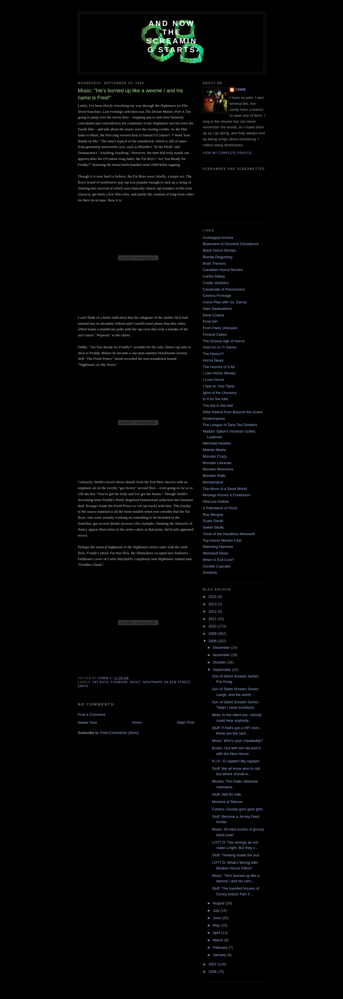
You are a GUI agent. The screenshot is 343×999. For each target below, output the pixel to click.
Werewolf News (215, 553)
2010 (213, 626)
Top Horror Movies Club (222, 540)
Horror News (213, 360)
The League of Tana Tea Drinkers (230, 425)
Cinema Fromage (217, 295)
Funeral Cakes (215, 334)
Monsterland (213, 482)
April (217, 933)
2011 (213, 619)
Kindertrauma (214, 418)
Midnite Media (214, 450)
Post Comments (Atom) (120, 733)
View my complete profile (227, 153)
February (221, 947)
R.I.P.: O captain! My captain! (235, 761)
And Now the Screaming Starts (171, 36)
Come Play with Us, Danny (225, 302)
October (220, 662)
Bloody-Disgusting (218, 257)
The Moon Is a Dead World (225, 489)
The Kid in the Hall (218, 405)
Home (137, 722)
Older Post (185, 722)
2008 (213, 641)
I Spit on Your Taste (219, 386)
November (222, 655)
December (222, 647)
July (217, 910)
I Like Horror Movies (219, 373)
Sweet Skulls (213, 527)
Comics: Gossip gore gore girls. (237, 809)
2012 (213, 611)
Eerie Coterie (213, 315)
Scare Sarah (213, 521)
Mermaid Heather (217, 443)
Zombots (210, 572)
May (217, 925)
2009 (213, 633)
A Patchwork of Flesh (220, 508)
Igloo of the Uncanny (220, 393)
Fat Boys (101, 682)
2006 (213, 971)
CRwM (240, 89)
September (222, 670)
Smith (83, 686)
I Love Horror (213, 380)
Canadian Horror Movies (223, 270)
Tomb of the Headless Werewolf (229, 534)
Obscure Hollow (216, 501)
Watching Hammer (218, 547)
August (219, 903)
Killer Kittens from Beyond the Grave (232, 412)
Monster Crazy (215, 456)
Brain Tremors (214, 263)
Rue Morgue (213, 514)
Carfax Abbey (214, 276)
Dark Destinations (217, 308)
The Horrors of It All (219, 367)
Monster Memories (218, 469)
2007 (213, 964)
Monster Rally (214, 476)
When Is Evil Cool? (218, 560)
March (218, 940)
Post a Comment (91, 714)
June (217, 918)
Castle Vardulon (216, 283)
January (220, 955)
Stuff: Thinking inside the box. (236, 855)
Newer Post (87, 722)
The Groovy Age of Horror (224, 341)
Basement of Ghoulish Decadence (231, 244)
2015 (213, 597)
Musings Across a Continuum (226, 495)
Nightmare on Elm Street (166, 682)
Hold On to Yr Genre (219, 347)
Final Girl (210, 321)
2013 (213, 604)
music (135, 682)
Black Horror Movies (219, 250)
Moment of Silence (227, 802)
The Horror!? (213, 354)
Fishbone (119, 682)
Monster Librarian (217, 463)
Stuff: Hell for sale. (227, 794)
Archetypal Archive (218, 237)
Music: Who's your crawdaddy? (237, 741)
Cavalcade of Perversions (224, 289)
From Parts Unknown (220, 328)
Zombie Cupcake (217, 566)
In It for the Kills (215, 399)
